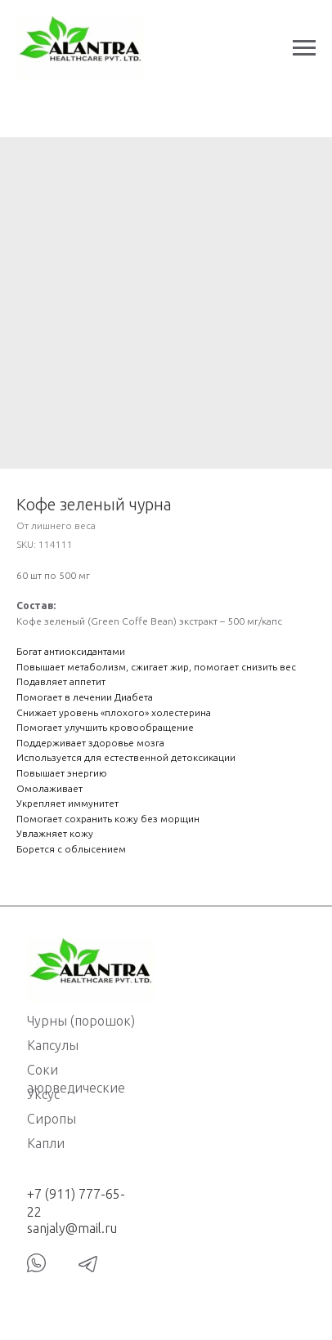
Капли (46, 1143)
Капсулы (53, 1045)
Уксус (43, 1094)
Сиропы (51, 1118)
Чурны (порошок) (81, 1020)
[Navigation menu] (304, 48)
